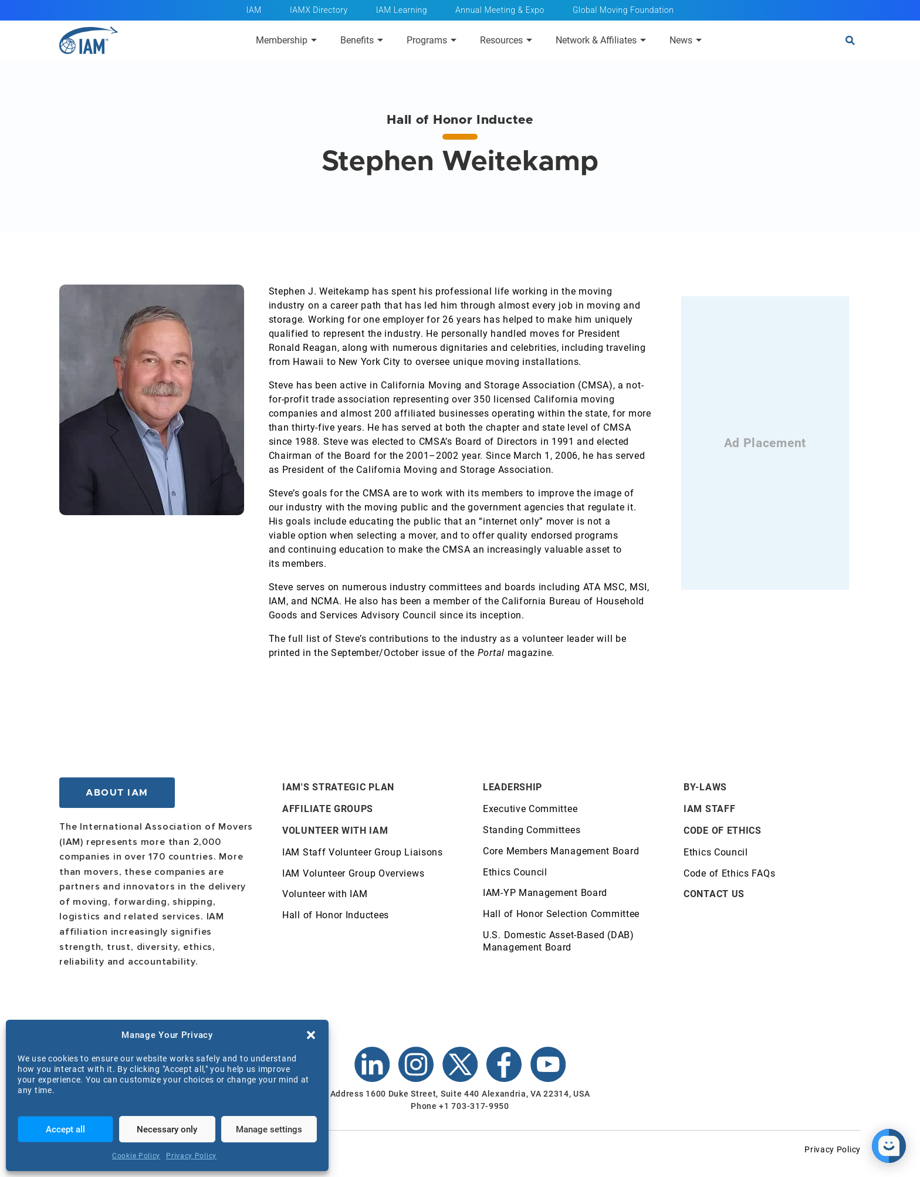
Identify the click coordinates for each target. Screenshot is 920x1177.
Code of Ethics (723, 830)
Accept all (65, 1129)
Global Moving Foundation (623, 10)
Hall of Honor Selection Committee (561, 913)
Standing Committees (531, 830)
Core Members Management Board (561, 851)
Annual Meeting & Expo (499, 10)
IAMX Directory (319, 10)
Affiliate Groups (327, 808)
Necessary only (167, 1129)
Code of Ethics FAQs (729, 873)
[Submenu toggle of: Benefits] (380, 40)
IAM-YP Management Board (545, 892)
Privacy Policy (191, 1156)
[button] (311, 1035)
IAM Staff (709, 808)
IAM (254, 10)
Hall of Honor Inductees (335, 915)
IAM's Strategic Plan (338, 787)
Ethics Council (515, 872)
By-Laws (705, 787)
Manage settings (269, 1129)
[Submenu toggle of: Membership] (313, 40)
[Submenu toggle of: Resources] (529, 40)
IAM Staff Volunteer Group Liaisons (362, 852)
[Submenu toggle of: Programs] (453, 40)
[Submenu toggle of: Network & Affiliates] (643, 40)
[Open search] (850, 40)
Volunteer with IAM (335, 830)
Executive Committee (530, 808)
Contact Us (714, 893)
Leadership (512, 787)
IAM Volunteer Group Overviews (353, 873)
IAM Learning (401, 10)
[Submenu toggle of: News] (698, 40)
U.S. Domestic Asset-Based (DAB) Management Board (558, 941)
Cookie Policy (136, 1156)
